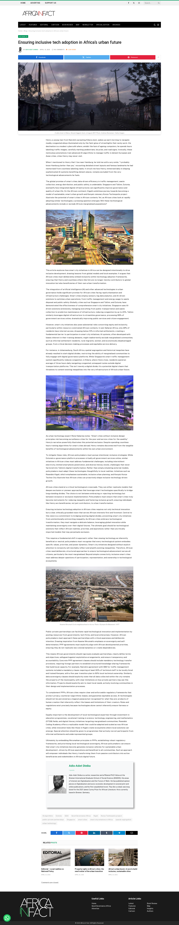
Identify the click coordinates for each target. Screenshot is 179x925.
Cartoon (131, 911)
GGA (66, 816)
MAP (77, 25)
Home (23, 3)
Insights (150, 908)
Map (148, 906)
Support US (50, 3)
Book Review (152, 903)
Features (132, 906)
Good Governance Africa (81, 816)
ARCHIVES (116, 25)
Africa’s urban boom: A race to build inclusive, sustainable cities (123, 870)
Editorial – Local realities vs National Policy (52, 870)
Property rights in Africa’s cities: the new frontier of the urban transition (89, 870)
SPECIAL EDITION (102, 25)
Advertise (35, 3)
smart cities (82, 820)
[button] (7, 918)
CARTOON (55, 25)
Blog (25, 31)
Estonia (59, 816)
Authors (150, 911)
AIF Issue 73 (23, 36)
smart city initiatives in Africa (101, 820)
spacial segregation (123, 820)
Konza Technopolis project (111, 816)
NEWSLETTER (88, 25)
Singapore (71, 820)
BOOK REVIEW (67, 25)
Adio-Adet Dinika (32, 49)
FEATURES (33, 25)
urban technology (49, 823)
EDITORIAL (44, 25)
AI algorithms (48, 816)
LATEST (23, 25)
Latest (131, 903)
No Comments (58, 49)
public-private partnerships (53, 820)
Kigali (96, 816)
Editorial (131, 908)
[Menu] (158, 25)
